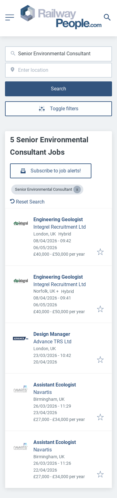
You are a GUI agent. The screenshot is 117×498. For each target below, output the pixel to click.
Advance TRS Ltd (52, 342)
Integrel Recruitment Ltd (59, 227)
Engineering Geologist (58, 219)
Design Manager (51, 334)
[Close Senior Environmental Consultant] (77, 189)
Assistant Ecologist (54, 385)
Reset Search (27, 202)
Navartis (42, 392)
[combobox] (58, 54)
